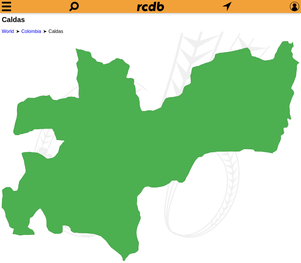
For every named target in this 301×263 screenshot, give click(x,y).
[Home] (150, 6)
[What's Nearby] (227, 6)
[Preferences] (294, 6)
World (8, 31)
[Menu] (6, 6)
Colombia (31, 31)
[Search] (74, 6)
